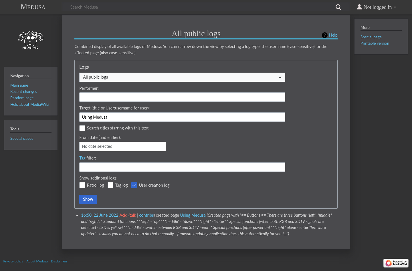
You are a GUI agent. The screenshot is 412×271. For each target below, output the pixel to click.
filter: (87, 158)
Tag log (121, 185)
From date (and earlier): (100, 137)
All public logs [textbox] (95, 77)
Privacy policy (13, 261)
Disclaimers (59, 261)
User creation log (154, 185)
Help (333, 35)
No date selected (97, 146)
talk (133, 215)
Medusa (33, 6)
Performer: (89, 88)
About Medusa (36, 261)
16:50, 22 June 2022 (99, 215)
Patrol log (95, 185)
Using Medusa (193, 215)
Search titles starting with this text (118, 127)
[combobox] (182, 77)
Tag (82, 158)
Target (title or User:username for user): (114, 107)
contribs (146, 215)
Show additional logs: (98, 178)
